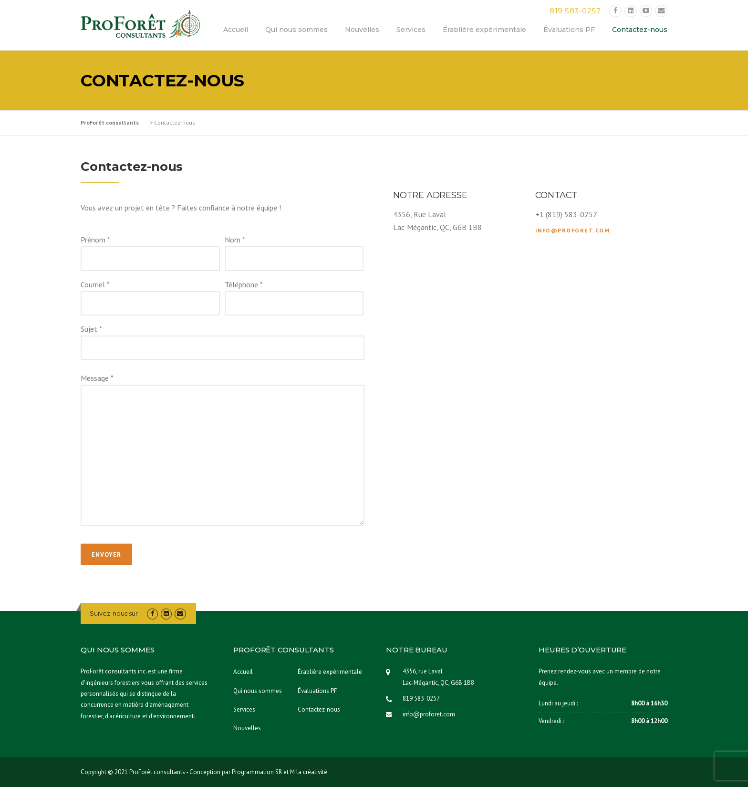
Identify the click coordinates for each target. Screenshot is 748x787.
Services (411, 29)
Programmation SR (257, 772)
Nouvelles (362, 29)
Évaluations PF (569, 29)
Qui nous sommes (296, 29)
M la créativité (308, 772)
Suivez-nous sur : (115, 613)
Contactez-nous (639, 29)
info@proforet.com (572, 230)
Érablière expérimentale (484, 29)
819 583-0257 (575, 10)
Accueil (235, 29)
